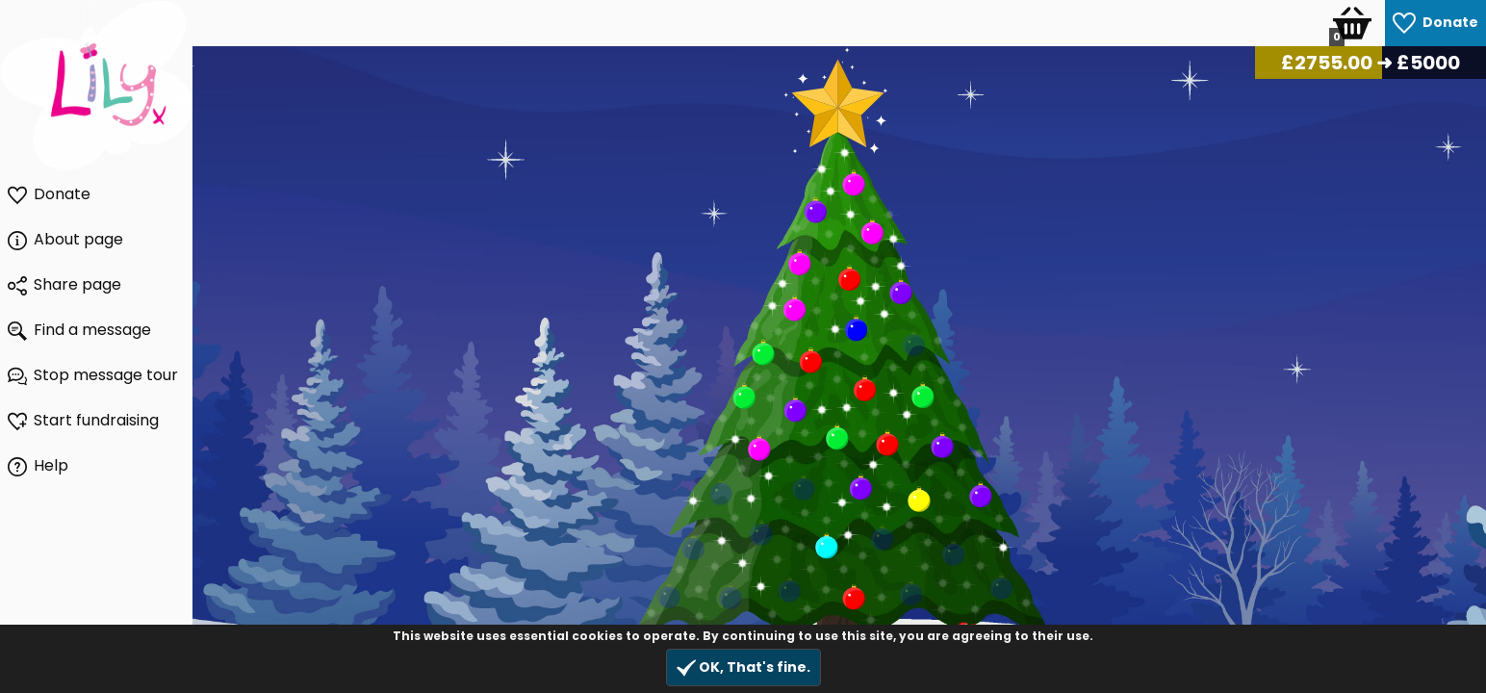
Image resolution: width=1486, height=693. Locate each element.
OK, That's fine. (743, 667)
